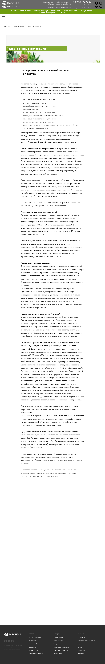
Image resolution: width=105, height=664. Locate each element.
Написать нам (48, 5)
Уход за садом (86, 11)
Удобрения (57, 644)
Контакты (100, 1)
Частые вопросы (72, 1)
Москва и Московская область (59, 7)
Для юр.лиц (90, 1)
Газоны (14, 11)
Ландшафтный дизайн (48, 13)
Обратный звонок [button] (62, 5)
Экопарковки (25, 11)
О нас (49, 1)
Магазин (64, 13)
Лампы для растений (35, 26)
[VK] (9, 641)
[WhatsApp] (100, 6)
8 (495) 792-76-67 (82, 4)
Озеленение (55, 11)
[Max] (96, 6)
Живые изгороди (41, 11)
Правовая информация (85, 644)
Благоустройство (70, 11)
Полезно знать (19, 26)
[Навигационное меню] (3, 17)
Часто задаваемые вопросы (87, 640)
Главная (7, 26)
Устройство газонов (35, 637)
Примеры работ (59, 1)
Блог (82, 1)
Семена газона (58, 637)
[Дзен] (12, 641)
